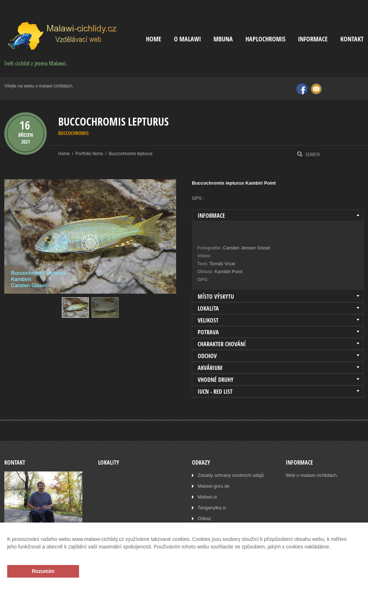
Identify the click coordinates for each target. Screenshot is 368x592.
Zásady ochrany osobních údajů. (231, 475)
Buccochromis (73, 133)
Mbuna (223, 39)
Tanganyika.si (212, 507)
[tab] (278, 215)
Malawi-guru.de (214, 486)
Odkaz (204, 518)
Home (153, 39)
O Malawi (187, 39)
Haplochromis (265, 39)
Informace (313, 39)
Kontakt (352, 39)
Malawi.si (207, 497)
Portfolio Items (89, 153)
